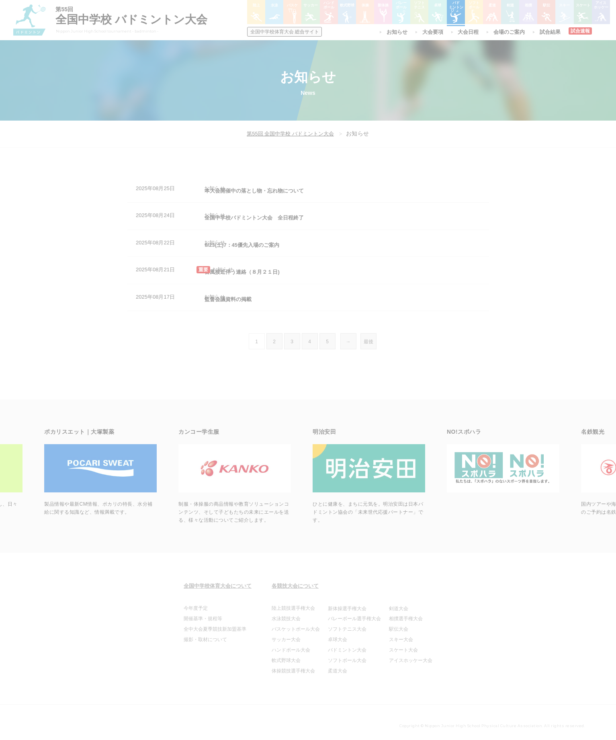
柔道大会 (337, 666)
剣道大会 (398, 604)
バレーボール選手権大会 (354, 614)
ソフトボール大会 (347, 655)
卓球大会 (337, 635)
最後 (368, 337)
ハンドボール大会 (291, 645)
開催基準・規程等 (203, 614)
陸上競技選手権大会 (293, 603)
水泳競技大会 (286, 614)
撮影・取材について (205, 635)
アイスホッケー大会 (410, 655)
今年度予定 (196, 603)
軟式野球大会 (286, 655)
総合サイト (286, 31)
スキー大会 (401, 635)
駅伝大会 (398, 624)
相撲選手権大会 (406, 614)
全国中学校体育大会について (218, 581)
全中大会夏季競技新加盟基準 (215, 624)
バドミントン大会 (347, 645)
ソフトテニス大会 (347, 624)
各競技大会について (295, 581)
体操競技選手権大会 (293, 666)
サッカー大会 (286, 635)
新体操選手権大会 (347, 604)
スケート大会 (403, 645)
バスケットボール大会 (296, 624)
